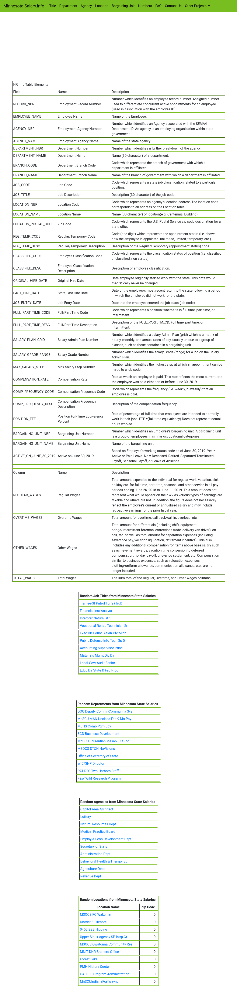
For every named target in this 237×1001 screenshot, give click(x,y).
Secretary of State (93, 846)
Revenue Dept (90, 876)
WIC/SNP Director (90, 763)
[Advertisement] (118, 49)
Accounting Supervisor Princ (101, 648)
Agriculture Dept (92, 869)
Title (52, 6)
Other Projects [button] (196, 6)
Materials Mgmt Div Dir (97, 655)
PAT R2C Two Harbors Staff (98, 771)
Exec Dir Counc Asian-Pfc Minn (103, 633)
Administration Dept (95, 854)
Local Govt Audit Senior (97, 663)
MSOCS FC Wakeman (96, 915)
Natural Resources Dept (98, 824)
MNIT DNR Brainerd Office (99, 952)
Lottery (85, 817)
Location (101, 6)
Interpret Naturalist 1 (95, 618)
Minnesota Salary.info (23, 6)
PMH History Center (95, 967)
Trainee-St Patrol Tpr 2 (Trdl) (101, 603)
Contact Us (173, 6)
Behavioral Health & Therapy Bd (104, 861)
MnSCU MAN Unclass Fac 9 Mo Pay (104, 719)
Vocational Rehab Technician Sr (103, 626)
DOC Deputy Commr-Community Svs (104, 711)
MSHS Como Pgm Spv (94, 726)
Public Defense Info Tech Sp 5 (102, 641)
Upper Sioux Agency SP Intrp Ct (103, 937)
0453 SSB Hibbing (93, 929)
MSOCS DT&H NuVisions (96, 749)
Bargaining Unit (123, 6)
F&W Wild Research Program (99, 778)
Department (68, 6)
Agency (86, 6)
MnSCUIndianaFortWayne (99, 982)
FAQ (158, 6)
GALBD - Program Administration (104, 974)
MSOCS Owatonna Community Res (106, 944)
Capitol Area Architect (96, 809)
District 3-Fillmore (93, 922)
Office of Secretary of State (97, 756)
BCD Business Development (98, 734)
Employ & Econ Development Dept (106, 839)
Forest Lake (89, 959)
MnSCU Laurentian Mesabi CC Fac (103, 741)
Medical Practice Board (97, 832)
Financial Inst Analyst (96, 611)
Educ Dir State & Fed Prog (99, 670)
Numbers (145, 6)
